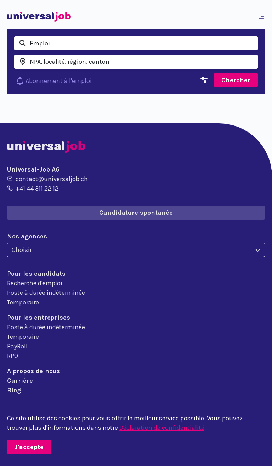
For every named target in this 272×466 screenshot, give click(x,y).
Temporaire (23, 302)
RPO (12, 356)
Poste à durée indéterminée (46, 293)
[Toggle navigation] (262, 16)
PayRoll (17, 346)
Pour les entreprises (38, 317)
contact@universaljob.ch (47, 178)
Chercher (235, 80)
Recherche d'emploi (34, 283)
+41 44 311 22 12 (32, 188)
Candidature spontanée (136, 213)
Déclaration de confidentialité (161, 428)
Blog (14, 390)
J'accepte (29, 447)
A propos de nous (33, 371)
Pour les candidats (36, 273)
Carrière (20, 380)
